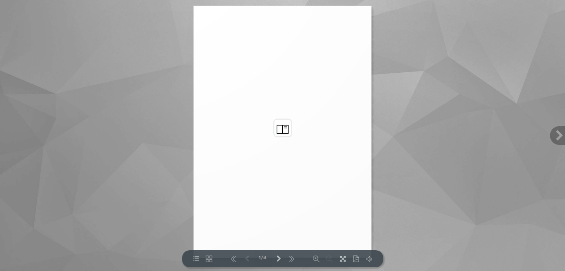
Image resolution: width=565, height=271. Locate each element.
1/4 (263, 258)
